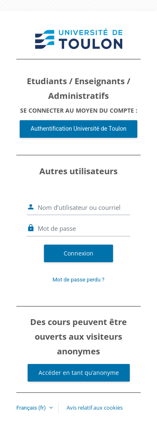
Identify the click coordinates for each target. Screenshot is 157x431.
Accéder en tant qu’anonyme (79, 373)
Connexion (78, 253)
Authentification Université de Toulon (78, 128)
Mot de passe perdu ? (79, 279)
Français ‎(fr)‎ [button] (31, 408)
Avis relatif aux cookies (95, 407)
